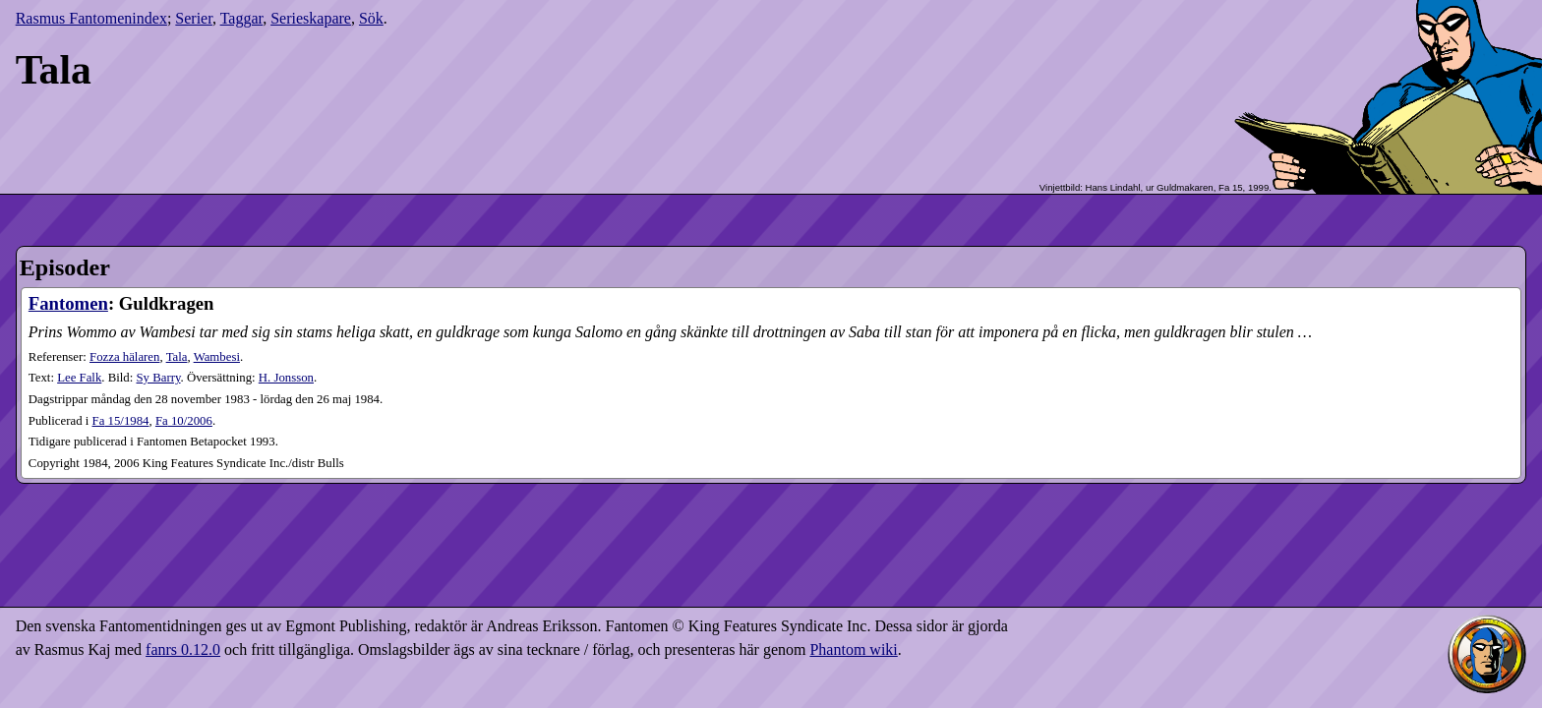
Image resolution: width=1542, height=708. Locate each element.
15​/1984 (120, 421)
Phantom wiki (853, 649)
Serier (193, 18)
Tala (177, 357)
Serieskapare (310, 18)
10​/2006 (183, 421)
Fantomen (68, 303)
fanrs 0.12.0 (183, 649)
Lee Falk (79, 377)
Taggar (242, 18)
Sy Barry (159, 377)
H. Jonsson (286, 377)
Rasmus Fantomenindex (91, 18)
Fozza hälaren (124, 357)
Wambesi (217, 357)
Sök (371, 18)
